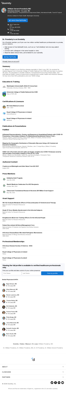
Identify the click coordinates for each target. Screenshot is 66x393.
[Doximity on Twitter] (52, 383)
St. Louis (24, 11)
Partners (33, 377)
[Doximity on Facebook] (55, 383)
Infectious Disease (14, 11)
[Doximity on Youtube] (62, 383)
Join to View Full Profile (17, 20)
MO (29, 11)
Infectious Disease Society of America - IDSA (17, 246)
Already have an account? (11, 61)
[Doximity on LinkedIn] (59, 383)
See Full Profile (11, 57)
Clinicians (33, 372)
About (33, 367)
